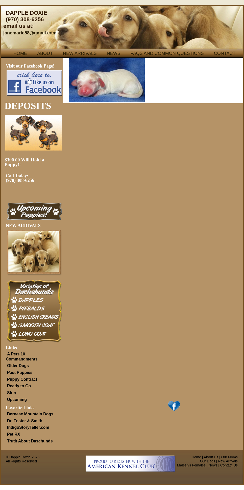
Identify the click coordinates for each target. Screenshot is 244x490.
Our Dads (207, 461)
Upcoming (17, 399)
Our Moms (229, 457)
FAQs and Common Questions (167, 53)
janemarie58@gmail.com (30, 32)
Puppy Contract (22, 379)
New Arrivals (80, 53)
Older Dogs (18, 366)
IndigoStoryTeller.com (28, 427)
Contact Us (229, 465)
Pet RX (13, 434)
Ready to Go (19, 386)
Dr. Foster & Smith (24, 421)
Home (20, 53)
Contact (225, 53)
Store (12, 393)
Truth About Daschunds (30, 441)
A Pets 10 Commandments (21, 356)
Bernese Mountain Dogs (30, 414)
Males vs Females (191, 465)
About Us (211, 457)
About (45, 53)
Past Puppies (19, 372)
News (113, 53)
